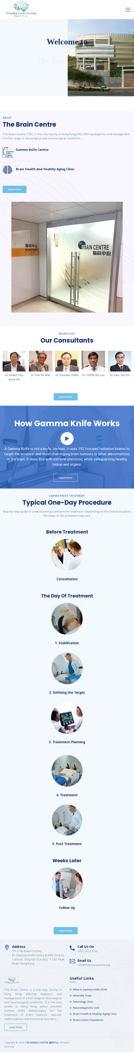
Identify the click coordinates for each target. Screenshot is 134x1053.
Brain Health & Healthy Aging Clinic (95, 1013)
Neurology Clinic (83, 1001)
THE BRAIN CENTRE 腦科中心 (42, 1042)
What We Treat (82, 995)
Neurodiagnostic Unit (86, 1007)
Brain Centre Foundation (88, 1020)
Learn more (15, 1027)
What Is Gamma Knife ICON (90, 989)
